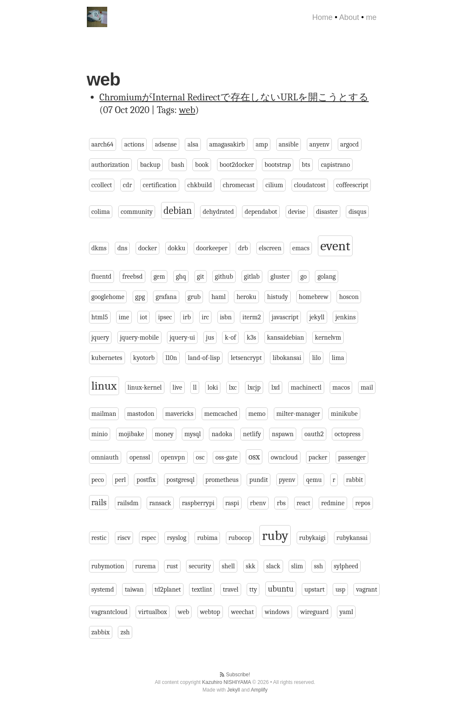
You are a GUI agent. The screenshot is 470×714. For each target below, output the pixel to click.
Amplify (259, 690)
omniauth (105, 457)
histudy (277, 297)
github (224, 276)
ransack (160, 503)
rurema (145, 566)
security (200, 566)
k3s (251, 337)
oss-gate (226, 457)
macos (341, 387)
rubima (207, 538)
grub (194, 297)
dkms (99, 248)
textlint (202, 589)
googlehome (108, 297)
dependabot (261, 212)
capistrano (335, 165)
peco (98, 480)
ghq (181, 276)
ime (124, 317)
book (202, 165)
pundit (258, 480)
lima (338, 358)
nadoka (221, 434)
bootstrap (277, 165)
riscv (124, 538)
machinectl (306, 387)
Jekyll (233, 690)
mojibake (131, 434)
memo (257, 414)
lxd (275, 387)
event (335, 246)
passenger (352, 457)
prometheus (222, 480)
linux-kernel (145, 387)
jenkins (345, 317)
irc (205, 317)
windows (276, 612)
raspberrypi (198, 503)
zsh (125, 632)
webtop (210, 612)
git (200, 276)
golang (326, 276)
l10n (171, 358)
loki (213, 387)
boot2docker (237, 165)
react (304, 503)
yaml (346, 612)
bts (306, 165)
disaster (327, 212)
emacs (301, 248)
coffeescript (352, 185)
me (371, 17)
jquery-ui (182, 337)
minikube (344, 414)
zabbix (101, 632)
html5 (100, 317)
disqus (357, 212)
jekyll (317, 317)
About (349, 17)
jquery (100, 337)
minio (100, 434)
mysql (192, 434)
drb (243, 248)
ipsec (165, 317)
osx (254, 457)
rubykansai (352, 538)
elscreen (270, 248)
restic (99, 538)
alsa (192, 144)
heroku (246, 297)
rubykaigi (312, 538)
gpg (140, 297)
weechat (242, 612)
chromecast (239, 185)
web (187, 110)
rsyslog (176, 538)
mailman (104, 414)
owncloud (284, 457)
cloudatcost (309, 185)
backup (150, 165)
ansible (289, 144)
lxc (232, 387)
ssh (318, 566)
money (164, 434)
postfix (146, 480)
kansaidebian (285, 337)
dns (122, 248)
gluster (279, 276)
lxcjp (254, 387)
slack (273, 566)
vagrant (366, 589)
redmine (333, 503)
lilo (316, 358)
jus (210, 337)
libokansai (287, 358)
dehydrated (218, 212)
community (137, 212)
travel (231, 589)
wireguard (314, 612)
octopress (347, 434)
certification (160, 185)
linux (104, 386)
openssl (139, 457)
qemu (314, 480)
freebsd (132, 276)
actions (134, 144)
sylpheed (346, 566)
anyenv (319, 144)
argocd (349, 144)
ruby (275, 535)
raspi (232, 503)
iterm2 (251, 317)
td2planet (168, 589)
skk (251, 566)
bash (177, 165)
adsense (165, 144)
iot (143, 317)
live (177, 387)
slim (297, 566)
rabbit (354, 480)
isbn (226, 317)
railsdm (128, 503)
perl (120, 480)
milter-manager (298, 414)
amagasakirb (227, 144)
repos (362, 503)
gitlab (252, 276)
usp (340, 589)
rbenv (258, 503)
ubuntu (281, 589)
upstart (314, 589)
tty (253, 589)
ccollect (102, 185)
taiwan (134, 589)
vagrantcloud (110, 612)
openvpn (173, 457)
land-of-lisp (204, 358)
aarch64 (103, 144)
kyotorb (144, 358)
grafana (166, 297)
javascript (285, 317)
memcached (220, 414)
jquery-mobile (139, 337)
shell (228, 566)
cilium (274, 185)
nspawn (282, 434)
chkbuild (199, 185)
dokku (176, 248)
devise (297, 212)
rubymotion (108, 566)
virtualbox (152, 612)
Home (322, 17)
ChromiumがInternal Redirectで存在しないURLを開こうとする (234, 97)
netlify (252, 434)
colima (101, 212)
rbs (281, 503)
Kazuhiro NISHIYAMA (226, 682)
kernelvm (328, 337)
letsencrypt (246, 358)
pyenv (287, 480)
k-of (230, 337)
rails (99, 502)
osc (200, 457)
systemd (103, 589)
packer (318, 457)
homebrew (313, 297)
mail (367, 387)
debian (178, 210)
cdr (127, 185)
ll (195, 387)
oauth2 (314, 434)
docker (147, 248)
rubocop (239, 538)
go (303, 276)
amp (262, 144)
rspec (149, 538)
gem (159, 276)
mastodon (140, 414)
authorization (110, 165)
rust (172, 566)
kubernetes (107, 358)
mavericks (179, 414)
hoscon (349, 297)
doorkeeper (212, 248)
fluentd (101, 276)
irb (187, 317)
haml (218, 297)
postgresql (181, 480)
